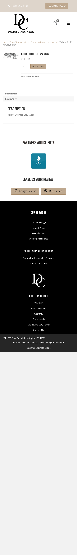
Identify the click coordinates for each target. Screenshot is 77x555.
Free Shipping (38, 233)
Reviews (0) (11, 98)
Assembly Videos (39, 308)
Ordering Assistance (38, 238)
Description (11, 93)
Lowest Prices (38, 228)
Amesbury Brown (38, 42)
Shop (12, 42)
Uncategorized (22, 42)
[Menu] (68, 23)
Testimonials (38, 319)
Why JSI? (38, 303)
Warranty (38, 313)
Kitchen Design (38, 222)
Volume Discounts (38, 263)
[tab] (38, 93)
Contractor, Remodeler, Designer (38, 258)
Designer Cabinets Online (39, 347)
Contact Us (38, 330)
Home (5, 42)
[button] (18, 6)
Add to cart (38, 66)
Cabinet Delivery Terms (38, 324)
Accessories (53, 42)
